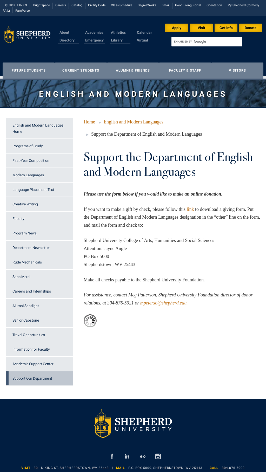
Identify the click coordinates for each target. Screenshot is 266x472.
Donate (251, 28)
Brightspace (41, 5)
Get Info (226, 28)
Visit (201, 28)
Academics (94, 32)
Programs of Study (27, 143)
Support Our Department (32, 376)
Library (117, 40)
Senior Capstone (25, 318)
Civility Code (96, 5)
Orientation (214, 5)
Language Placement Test (33, 187)
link (190, 206)
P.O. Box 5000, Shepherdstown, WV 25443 (165, 465)
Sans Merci (21, 274)
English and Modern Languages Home (37, 126)
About (64, 32)
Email (166, 5)
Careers (60, 5)
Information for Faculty (31, 347)
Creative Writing (25, 201)
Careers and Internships (31, 289)
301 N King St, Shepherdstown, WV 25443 (71, 465)
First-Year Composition (30, 158)
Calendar (144, 32)
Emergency (94, 40)
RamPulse (22, 10)
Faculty (18, 216)
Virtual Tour (142, 43)
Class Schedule (121, 5)
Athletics (118, 32)
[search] (206, 41)
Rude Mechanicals (27, 260)
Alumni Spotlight (25, 303)
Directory (67, 40)
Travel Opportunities (28, 332)
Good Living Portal (188, 5)
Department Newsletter (31, 245)
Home (89, 119)
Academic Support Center (33, 361)
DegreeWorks (147, 5)
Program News (24, 230)
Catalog (77, 5)
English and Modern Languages (133, 119)
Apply (176, 28)
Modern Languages (28, 172)
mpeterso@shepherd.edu (163, 300)
